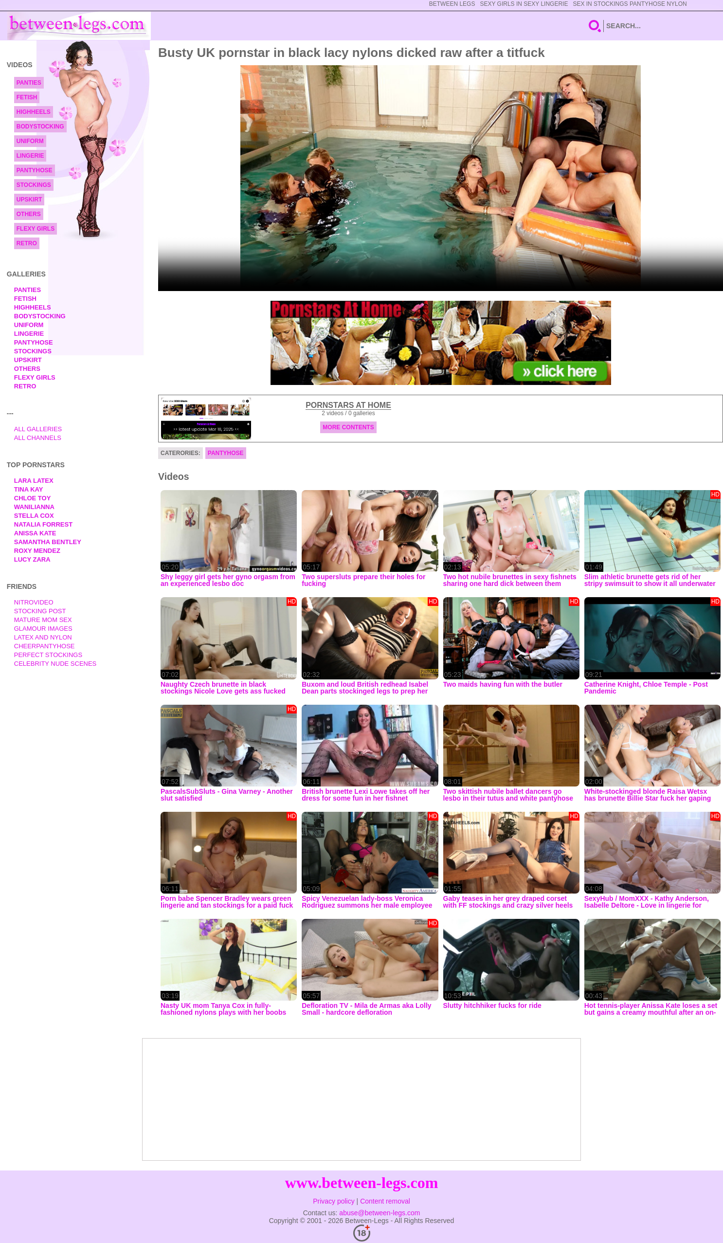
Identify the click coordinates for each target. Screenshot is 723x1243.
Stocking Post (40, 611)
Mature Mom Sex (43, 619)
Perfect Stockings (48, 654)
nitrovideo (34, 602)
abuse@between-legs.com (379, 1213)
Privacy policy (334, 1201)
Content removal (385, 1201)
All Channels (37, 437)
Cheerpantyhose (44, 646)
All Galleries (38, 429)
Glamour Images (43, 628)
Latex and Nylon (43, 637)
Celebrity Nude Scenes (55, 663)
